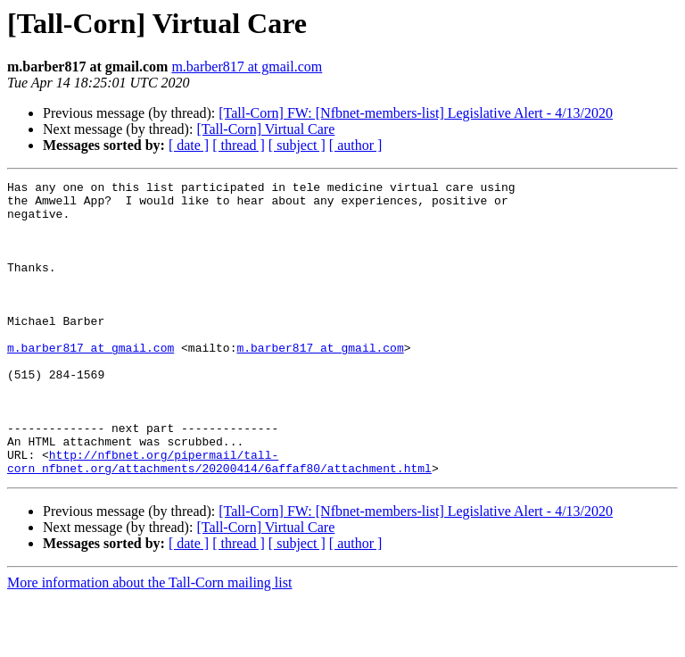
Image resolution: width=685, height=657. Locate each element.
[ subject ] (297, 145)
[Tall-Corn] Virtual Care (265, 129)
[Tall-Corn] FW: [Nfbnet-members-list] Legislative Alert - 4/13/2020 (416, 113)
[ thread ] (238, 145)
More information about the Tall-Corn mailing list (149, 641)
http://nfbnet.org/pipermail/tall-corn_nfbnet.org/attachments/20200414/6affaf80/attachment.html (219, 519)
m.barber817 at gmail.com (246, 66)
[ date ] (189, 145)
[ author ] (356, 145)
